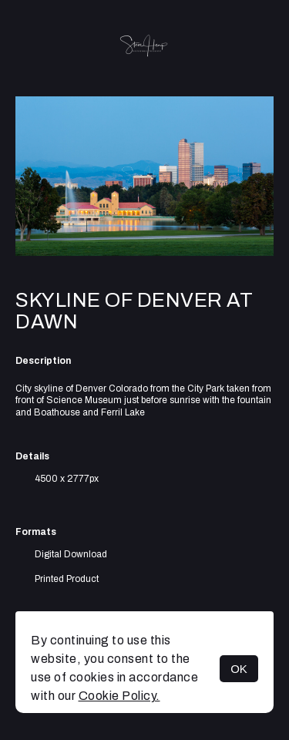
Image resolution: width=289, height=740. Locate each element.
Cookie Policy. (119, 695)
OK (238, 668)
